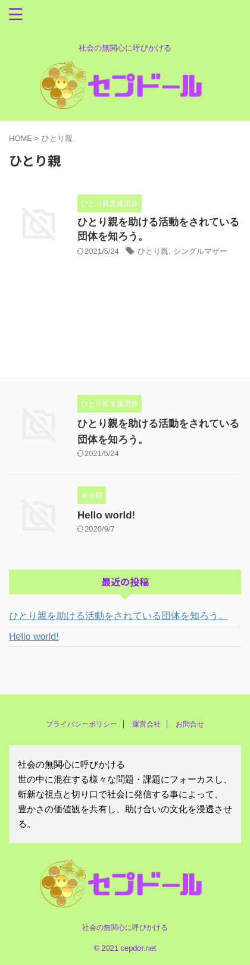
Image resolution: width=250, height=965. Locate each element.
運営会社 (146, 724)
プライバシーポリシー (81, 724)
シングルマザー (200, 251)
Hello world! (106, 515)
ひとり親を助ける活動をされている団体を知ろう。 (118, 616)
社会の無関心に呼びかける (125, 927)
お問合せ (190, 724)
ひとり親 (153, 251)
